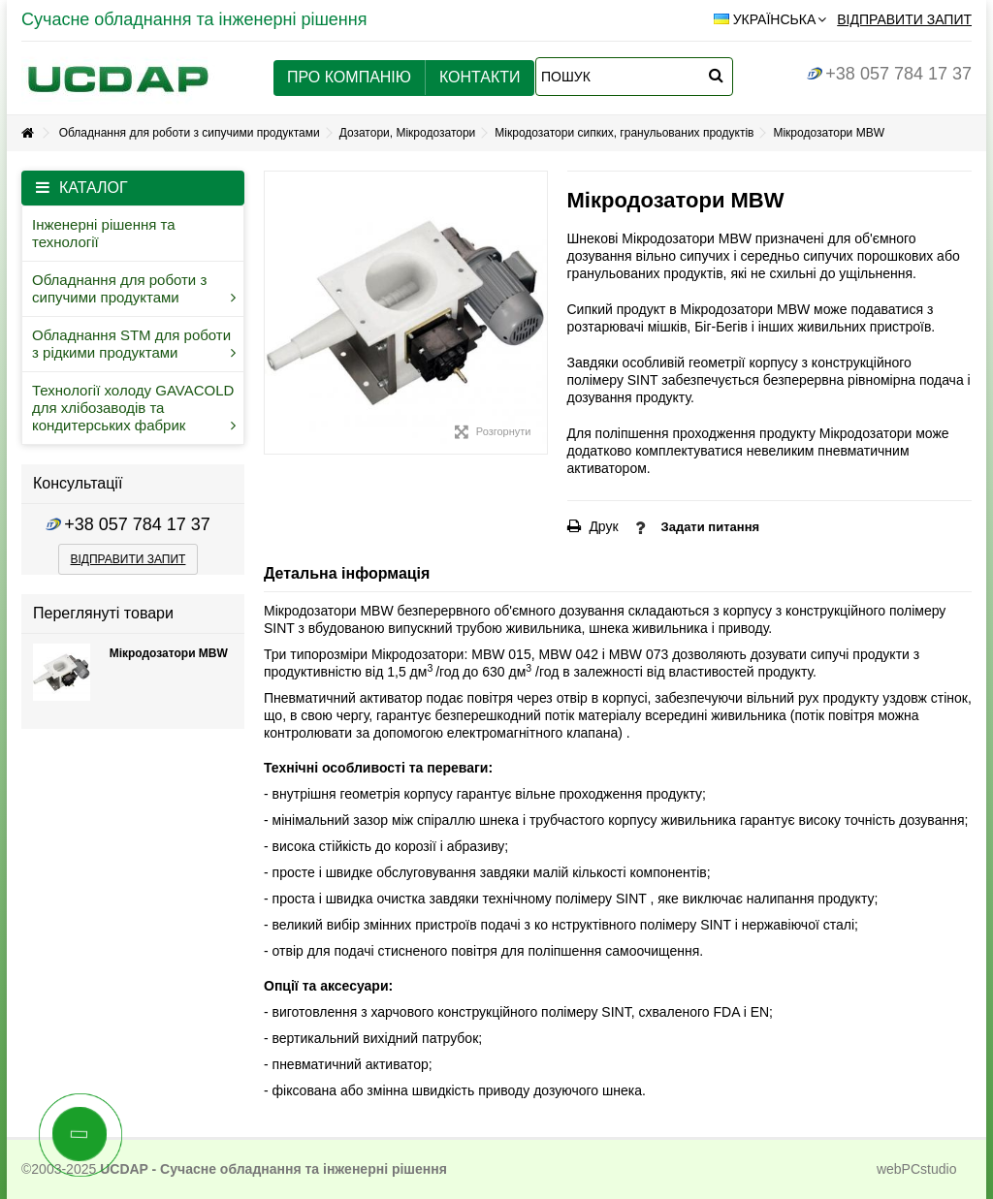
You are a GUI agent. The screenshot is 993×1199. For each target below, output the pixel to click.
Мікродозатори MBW (169, 653)
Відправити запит (904, 19)
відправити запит (128, 559)
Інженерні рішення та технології (104, 233)
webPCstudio (917, 1169)
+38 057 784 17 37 (889, 73)
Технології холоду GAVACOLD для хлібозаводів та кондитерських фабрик (134, 407)
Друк (602, 526)
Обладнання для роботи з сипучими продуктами (134, 288)
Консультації (77, 483)
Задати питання (710, 527)
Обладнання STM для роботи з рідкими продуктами (134, 344)
